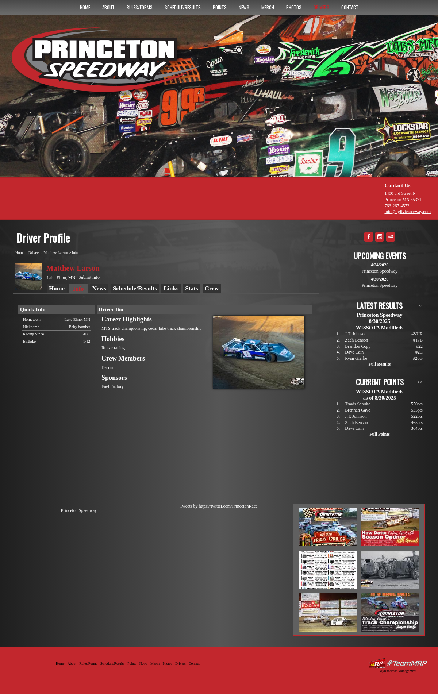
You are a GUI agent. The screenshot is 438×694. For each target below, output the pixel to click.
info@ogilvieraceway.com (407, 211)
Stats (191, 288)
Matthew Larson (55, 253)
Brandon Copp (357, 346)
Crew (212, 288)
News (244, 7)
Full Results (379, 364)
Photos (293, 7)
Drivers (321, 7)
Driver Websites (398, 663)
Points (220, 7)
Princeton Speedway (79, 510)
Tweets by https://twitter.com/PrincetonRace (219, 506)
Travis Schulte (357, 403)
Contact (349, 7)
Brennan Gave (357, 410)
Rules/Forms (140, 7)
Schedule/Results (183, 7)
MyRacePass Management (397, 671)
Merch (267, 7)
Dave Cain (354, 352)
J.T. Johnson (355, 333)
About (108, 7)
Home (85, 7)
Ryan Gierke (356, 358)
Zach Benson (356, 340)
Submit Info (89, 277)
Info (75, 253)
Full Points (379, 434)
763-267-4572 (396, 205)
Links (171, 288)
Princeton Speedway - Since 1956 (109, 63)
